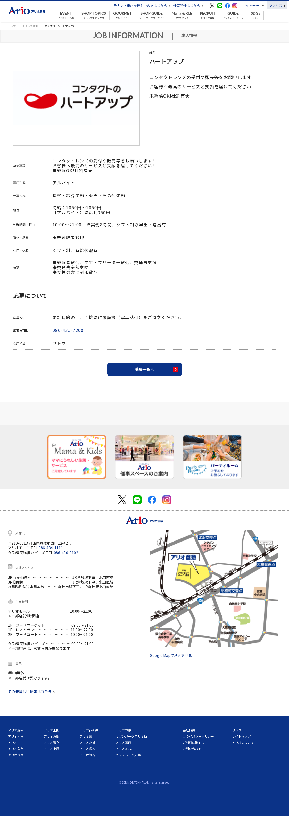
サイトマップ (241, 736)
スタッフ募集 (208, 15)
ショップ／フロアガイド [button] (151, 15)
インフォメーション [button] (233, 15)
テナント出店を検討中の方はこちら (141, 5)
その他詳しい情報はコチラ (31, 691)
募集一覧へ (144, 369)
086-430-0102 (66, 552)
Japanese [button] (251, 5)
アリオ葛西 (123, 742)
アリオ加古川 (124, 748)
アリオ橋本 (87, 748)
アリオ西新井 (89, 730)
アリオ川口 (16, 742)
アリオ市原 (123, 730)
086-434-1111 (51, 547)
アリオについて (243, 742)
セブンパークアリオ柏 (131, 736)
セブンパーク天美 (128, 755)
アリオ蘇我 (16, 730)
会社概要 (189, 730)
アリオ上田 (52, 730)
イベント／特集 (66, 15)
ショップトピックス (93, 15)
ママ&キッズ (182, 15)
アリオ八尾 (16, 755)
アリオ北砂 (87, 742)
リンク (236, 730)
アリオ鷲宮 (52, 742)
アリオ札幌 (16, 736)
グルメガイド (122, 15)
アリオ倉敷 (52, 736)
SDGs (255, 15)
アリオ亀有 (16, 748)
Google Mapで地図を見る (172, 655)
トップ (12, 26)
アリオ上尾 (52, 748)
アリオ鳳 (86, 736)
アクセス (277, 5)
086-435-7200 (68, 330)
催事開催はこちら (188, 5)
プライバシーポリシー (198, 736)
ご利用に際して (194, 742)
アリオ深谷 (87, 755)
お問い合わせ (192, 748)
